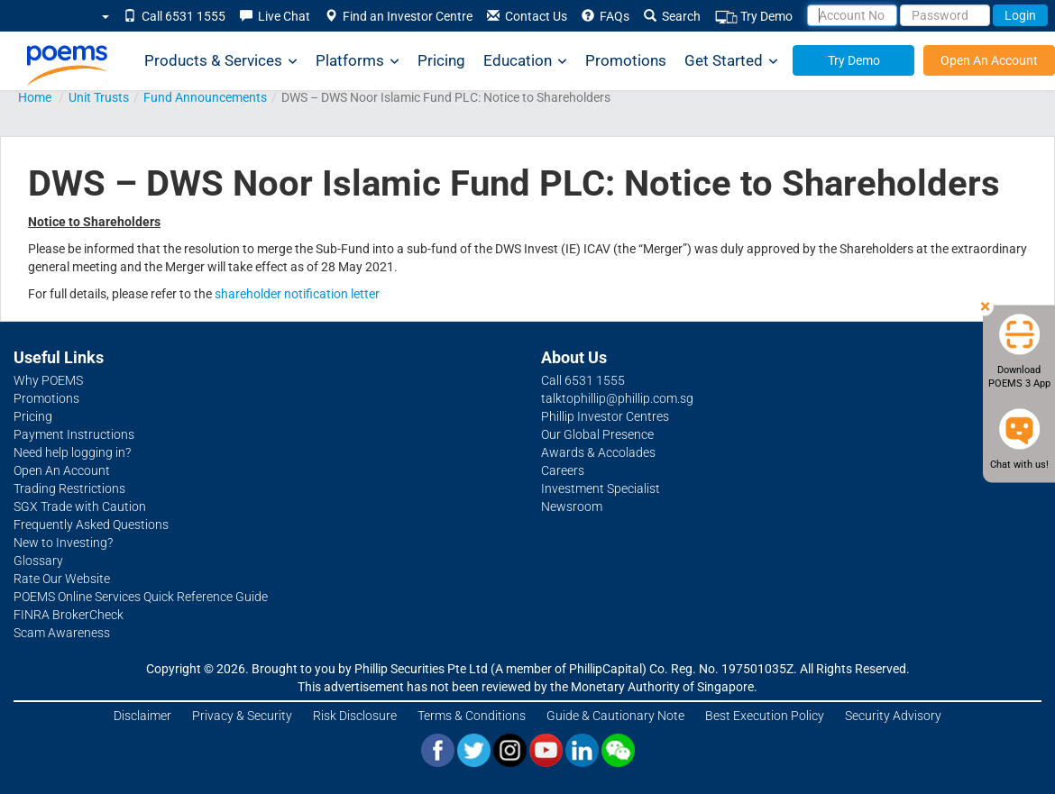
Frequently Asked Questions (91, 524)
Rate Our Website (62, 578)
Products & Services (221, 61)
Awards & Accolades (598, 452)
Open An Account (989, 60)
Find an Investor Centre (398, 16)
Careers (562, 470)
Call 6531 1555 (174, 16)
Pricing (441, 60)
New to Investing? (63, 542)
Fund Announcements (205, 97)
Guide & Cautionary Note (615, 715)
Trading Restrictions (69, 488)
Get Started (731, 61)
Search (672, 16)
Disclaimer (142, 715)
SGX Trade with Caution (80, 506)
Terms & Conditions (471, 715)
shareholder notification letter (297, 294)
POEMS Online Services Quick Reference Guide (141, 596)
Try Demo (754, 16)
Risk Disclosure (355, 715)
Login (1020, 15)
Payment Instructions (74, 434)
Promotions (625, 60)
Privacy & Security (242, 715)
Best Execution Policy (764, 715)
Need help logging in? (72, 452)
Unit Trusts (99, 97)
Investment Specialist (600, 488)
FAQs (605, 16)
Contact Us (527, 16)
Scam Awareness (62, 632)
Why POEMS (48, 380)
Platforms (357, 61)
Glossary (38, 560)
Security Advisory (893, 715)
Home (34, 97)
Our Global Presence (597, 434)
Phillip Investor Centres (605, 416)
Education (525, 61)
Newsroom (571, 506)
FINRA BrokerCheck (69, 614)
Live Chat (275, 16)
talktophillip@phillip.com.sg (617, 398)
